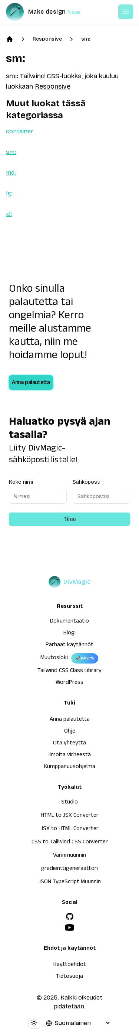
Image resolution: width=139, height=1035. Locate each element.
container (19, 131)
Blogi (69, 633)
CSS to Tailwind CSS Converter (70, 842)
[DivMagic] (50, 12)
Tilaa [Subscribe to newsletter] (70, 519)
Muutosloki (54, 658)
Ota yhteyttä (69, 743)
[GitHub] (69, 916)
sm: (85, 39)
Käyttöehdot (69, 965)
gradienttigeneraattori (69, 869)
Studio (69, 802)
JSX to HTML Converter (70, 829)
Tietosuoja (69, 977)
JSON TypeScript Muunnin (70, 882)
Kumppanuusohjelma (69, 767)
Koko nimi (21, 482)
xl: (9, 213)
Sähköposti (86, 482)
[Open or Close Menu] (125, 11)
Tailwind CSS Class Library (69, 671)
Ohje (69, 731)
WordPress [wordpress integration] (69, 683)
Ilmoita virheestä (70, 755)
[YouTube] (69, 927)
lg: (9, 193)
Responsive (47, 39)
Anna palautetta (31, 383)
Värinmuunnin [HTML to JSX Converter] (69, 855)
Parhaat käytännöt (69, 645)
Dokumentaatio (69, 621)
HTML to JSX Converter (70, 816)
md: (11, 172)
